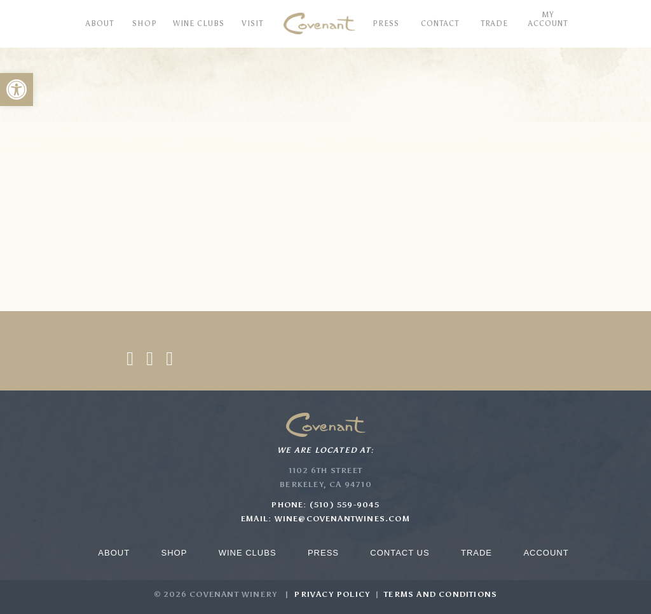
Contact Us (399, 552)
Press (323, 552)
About (114, 552)
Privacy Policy (332, 594)
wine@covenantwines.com (342, 518)
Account (545, 552)
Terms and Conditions (440, 594)
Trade (476, 552)
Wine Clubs (248, 552)
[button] (16, 89)
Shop (174, 552)
